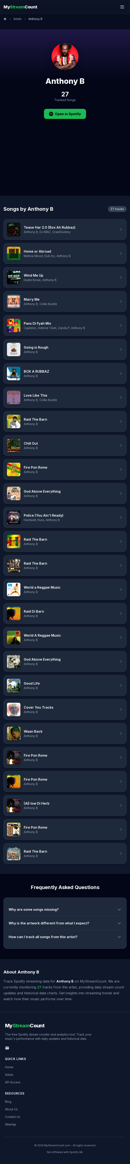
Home (9, 1067)
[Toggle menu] (122, 7)
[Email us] (7, 1048)
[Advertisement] (65, 164)
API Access (12, 1082)
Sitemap (10, 1124)
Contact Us (12, 1117)
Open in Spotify (65, 114)
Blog (8, 1101)
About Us (11, 1109)
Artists (17, 19)
